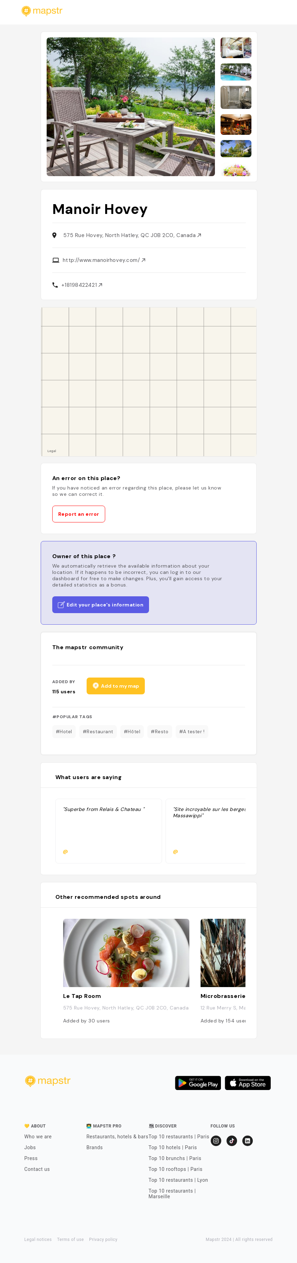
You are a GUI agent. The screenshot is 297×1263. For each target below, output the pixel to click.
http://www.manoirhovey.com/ (104, 260)
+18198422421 (81, 285)
